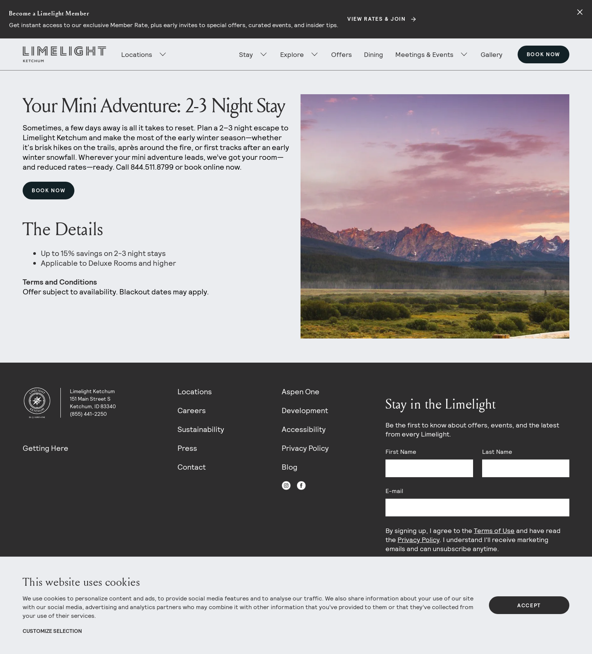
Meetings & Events (424, 54)
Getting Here (45, 448)
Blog (290, 467)
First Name (400, 452)
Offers (341, 54)
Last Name (497, 452)
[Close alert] (580, 12)
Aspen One (300, 392)
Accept (529, 605)
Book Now (543, 54)
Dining (373, 54)
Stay (246, 54)
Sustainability (200, 429)
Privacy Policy (305, 448)
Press (187, 448)
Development (305, 410)
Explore (292, 54)
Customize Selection (52, 631)
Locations (194, 392)
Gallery (492, 54)
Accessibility (304, 429)
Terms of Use (494, 530)
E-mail (394, 491)
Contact (191, 467)
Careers (191, 410)
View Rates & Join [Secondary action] (376, 18)
